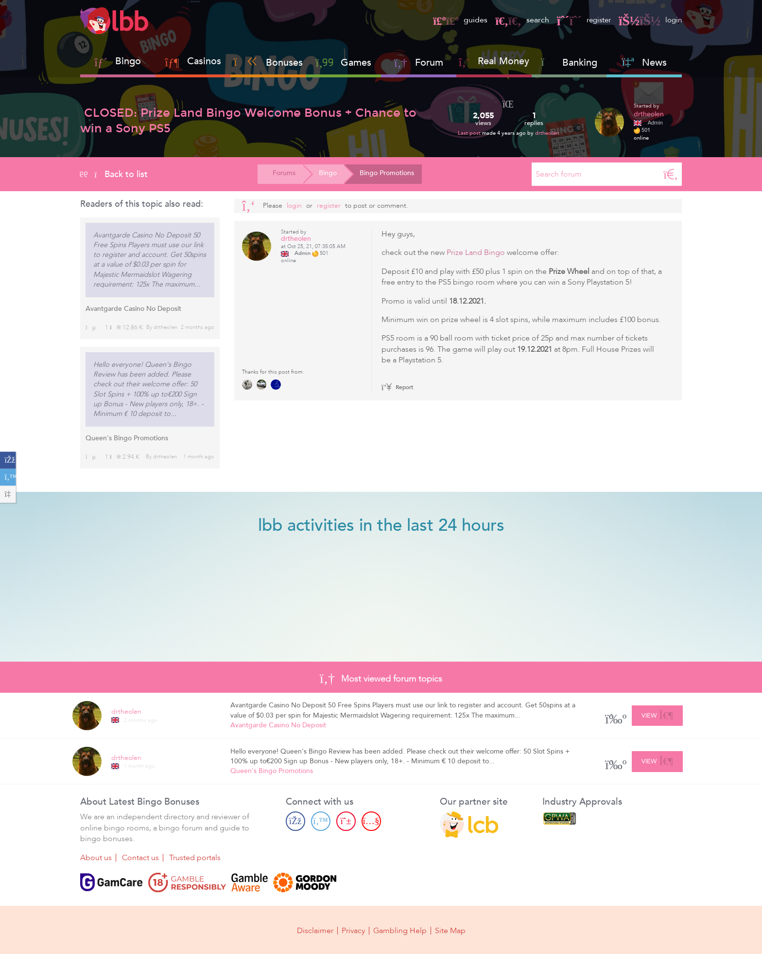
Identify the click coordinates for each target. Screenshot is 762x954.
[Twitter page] (320, 821)
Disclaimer (315, 931)
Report (397, 387)
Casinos (204, 61)
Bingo (128, 61)
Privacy (353, 931)
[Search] (670, 174)
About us (96, 858)
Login (294, 205)
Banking (569, 62)
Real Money (503, 61)
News (644, 62)
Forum (418, 62)
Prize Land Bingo (476, 252)
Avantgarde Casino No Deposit (133, 308)
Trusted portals (195, 858)
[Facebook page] (295, 821)
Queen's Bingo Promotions (127, 438)
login (649, 20)
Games (343, 62)
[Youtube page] (371, 821)
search (517, 20)
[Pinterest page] (346, 821)
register (580, 20)
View (657, 714)
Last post (470, 133)
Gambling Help (400, 931)
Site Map (450, 931)
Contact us (140, 858)
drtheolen (547, 133)
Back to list (114, 174)
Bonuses (268, 62)
